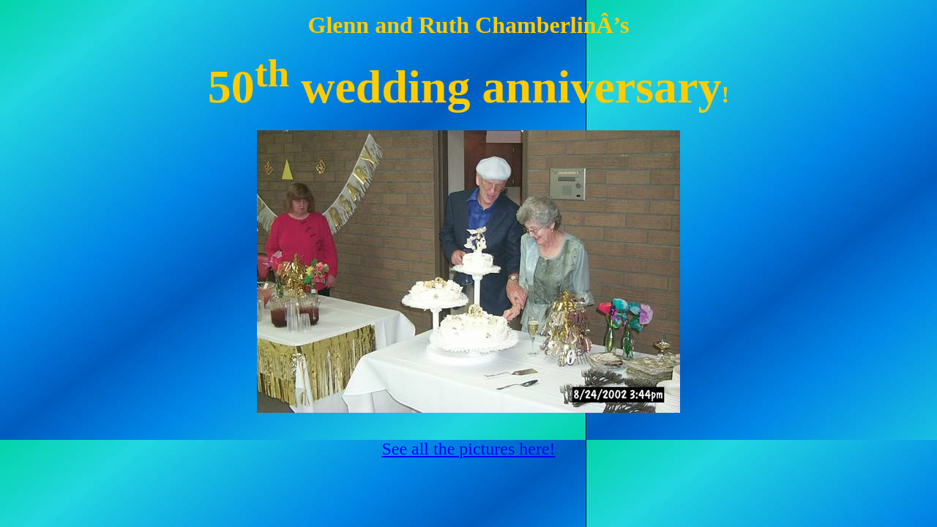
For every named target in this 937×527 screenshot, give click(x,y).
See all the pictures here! (468, 448)
